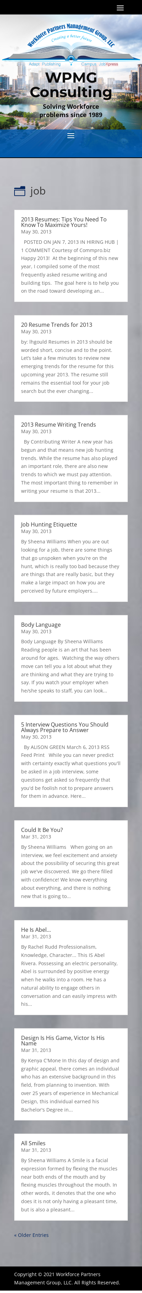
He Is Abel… (36, 930)
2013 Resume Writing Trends (58, 424)
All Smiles (33, 1143)
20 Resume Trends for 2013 (56, 325)
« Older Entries (31, 1235)
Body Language (41, 624)
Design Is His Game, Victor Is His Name (63, 1040)
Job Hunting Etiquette (49, 524)
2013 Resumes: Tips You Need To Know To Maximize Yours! (64, 222)
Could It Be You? (42, 830)
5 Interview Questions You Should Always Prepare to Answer (64, 727)
